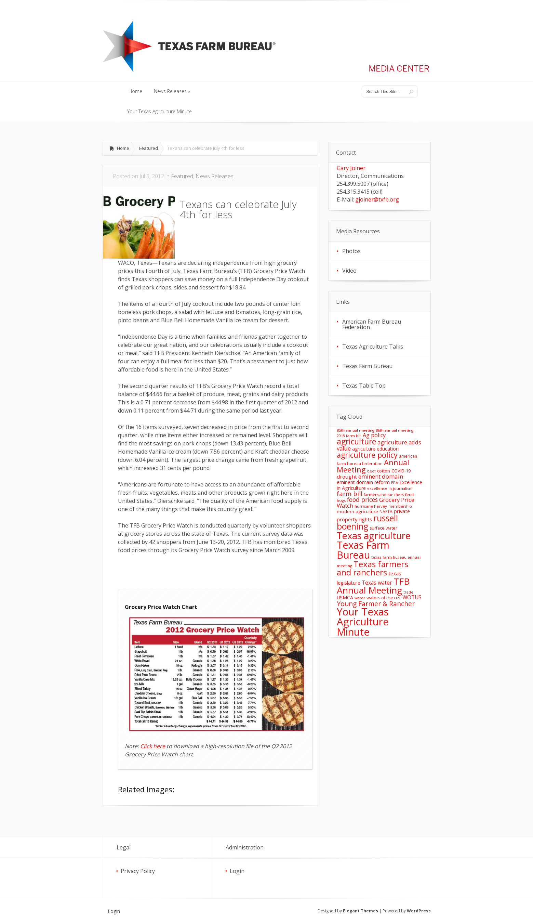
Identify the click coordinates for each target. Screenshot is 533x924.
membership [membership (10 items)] (400, 506)
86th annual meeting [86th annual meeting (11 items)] (394, 430)
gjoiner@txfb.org (377, 199)
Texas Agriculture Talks (372, 346)
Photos (351, 251)
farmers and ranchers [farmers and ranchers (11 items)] (384, 494)
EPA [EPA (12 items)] (394, 482)
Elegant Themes (360, 911)
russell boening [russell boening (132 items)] (367, 522)
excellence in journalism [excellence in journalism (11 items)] (390, 488)
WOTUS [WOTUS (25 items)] (412, 597)
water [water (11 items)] (360, 597)
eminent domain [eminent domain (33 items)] (380, 476)
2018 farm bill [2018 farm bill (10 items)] (349, 435)
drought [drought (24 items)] (347, 476)
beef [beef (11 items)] (371, 470)
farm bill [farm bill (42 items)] (349, 493)
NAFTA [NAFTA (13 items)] (385, 512)
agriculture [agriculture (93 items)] (356, 441)
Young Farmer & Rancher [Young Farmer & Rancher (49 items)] (376, 603)
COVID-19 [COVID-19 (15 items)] (401, 471)
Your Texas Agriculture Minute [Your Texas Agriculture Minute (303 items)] (363, 622)
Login (237, 871)
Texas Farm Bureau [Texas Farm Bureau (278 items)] (363, 549)
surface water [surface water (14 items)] (383, 528)
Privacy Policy (138, 871)
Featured (148, 148)
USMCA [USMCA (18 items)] (345, 597)
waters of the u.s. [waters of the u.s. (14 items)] (384, 598)
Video (349, 270)
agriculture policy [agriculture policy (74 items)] (367, 455)
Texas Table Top (364, 385)
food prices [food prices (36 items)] (362, 499)
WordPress (419, 911)
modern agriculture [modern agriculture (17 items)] (357, 511)
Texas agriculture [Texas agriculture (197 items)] (374, 535)
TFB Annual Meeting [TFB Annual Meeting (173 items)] (373, 585)
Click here (152, 746)
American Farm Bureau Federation (371, 324)
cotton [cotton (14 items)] (383, 471)
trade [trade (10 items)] (408, 592)
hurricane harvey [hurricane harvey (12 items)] (371, 506)
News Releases (215, 176)
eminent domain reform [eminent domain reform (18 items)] (363, 482)
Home (123, 148)
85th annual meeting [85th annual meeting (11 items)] (355, 430)
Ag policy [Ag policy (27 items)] (374, 435)
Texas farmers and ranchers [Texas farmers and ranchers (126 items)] (372, 568)
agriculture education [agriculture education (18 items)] (375, 448)
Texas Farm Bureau (367, 366)
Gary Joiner (351, 168)
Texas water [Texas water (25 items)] (377, 582)
